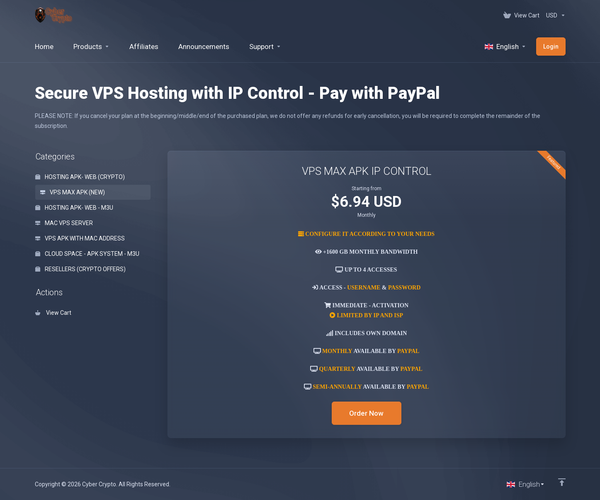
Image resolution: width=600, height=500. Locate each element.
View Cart (53, 312)
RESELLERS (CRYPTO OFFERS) (80, 269)
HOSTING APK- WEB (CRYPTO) (80, 177)
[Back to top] (561, 482)
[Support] (265, 46)
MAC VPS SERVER (64, 223)
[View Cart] (521, 15)
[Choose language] (525, 484)
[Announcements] (203, 46)
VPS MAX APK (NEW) (72, 192)
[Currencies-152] (554, 15)
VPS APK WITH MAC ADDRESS (80, 238)
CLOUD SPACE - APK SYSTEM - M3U (87, 253)
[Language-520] (505, 46)
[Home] (44, 46)
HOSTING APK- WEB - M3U (74, 207)
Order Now (366, 413)
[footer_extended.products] (91, 46)
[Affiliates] (143, 46)
